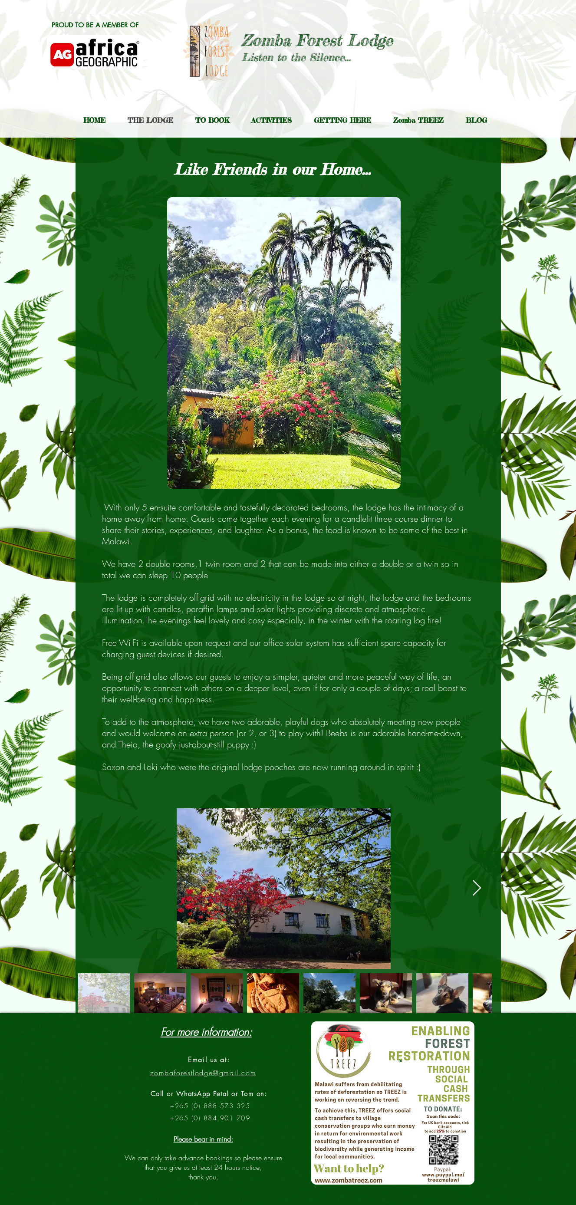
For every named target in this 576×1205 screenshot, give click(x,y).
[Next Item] (477, 888)
